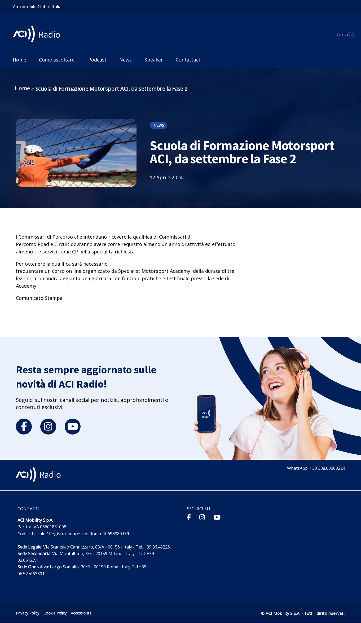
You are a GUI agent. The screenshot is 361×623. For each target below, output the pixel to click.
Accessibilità (81, 613)
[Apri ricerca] (348, 34)
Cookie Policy (55, 613)
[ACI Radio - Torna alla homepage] (38, 35)
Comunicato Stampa (39, 298)
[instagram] (48, 427)
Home (22, 88)
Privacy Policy (27, 613)
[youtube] (73, 427)
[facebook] (24, 427)
